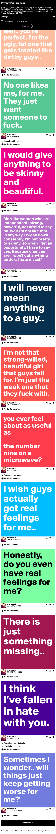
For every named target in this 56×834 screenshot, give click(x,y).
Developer (24, 831)
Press (29, 831)
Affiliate (17, 831)
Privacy (47, 831)
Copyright (41, 831)
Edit (53, 17)
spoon (19, 475)
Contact (34, 831)
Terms (52, 831)
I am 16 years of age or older (15, 21)
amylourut (11, 68)
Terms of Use (36, 9)
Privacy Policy (6, 13)
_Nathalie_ (21, 743)
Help (7, 831)
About (3, 831)
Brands (12, 831)
